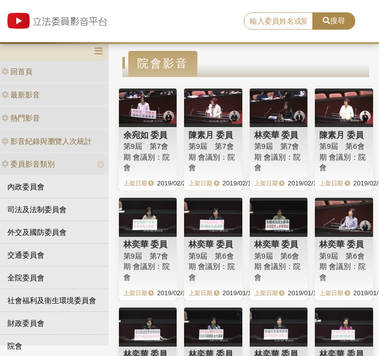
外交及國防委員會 (37, 232)
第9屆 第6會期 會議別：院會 (342, 157)
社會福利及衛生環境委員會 (51, 300)
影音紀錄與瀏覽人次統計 (46, 141)
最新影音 (20, 94)
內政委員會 (25, 186)
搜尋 (334, 20)
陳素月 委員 (211, 135)
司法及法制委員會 (37, 209)
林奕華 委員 (276, 135)
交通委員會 (25, 255)
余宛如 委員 (145, 135)
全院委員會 (25, 277)
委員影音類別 (28, 164)
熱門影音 (20, 118)
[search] (278, 21)
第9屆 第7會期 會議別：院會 (146, 157)
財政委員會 (25, 323)
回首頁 (17, 71)
